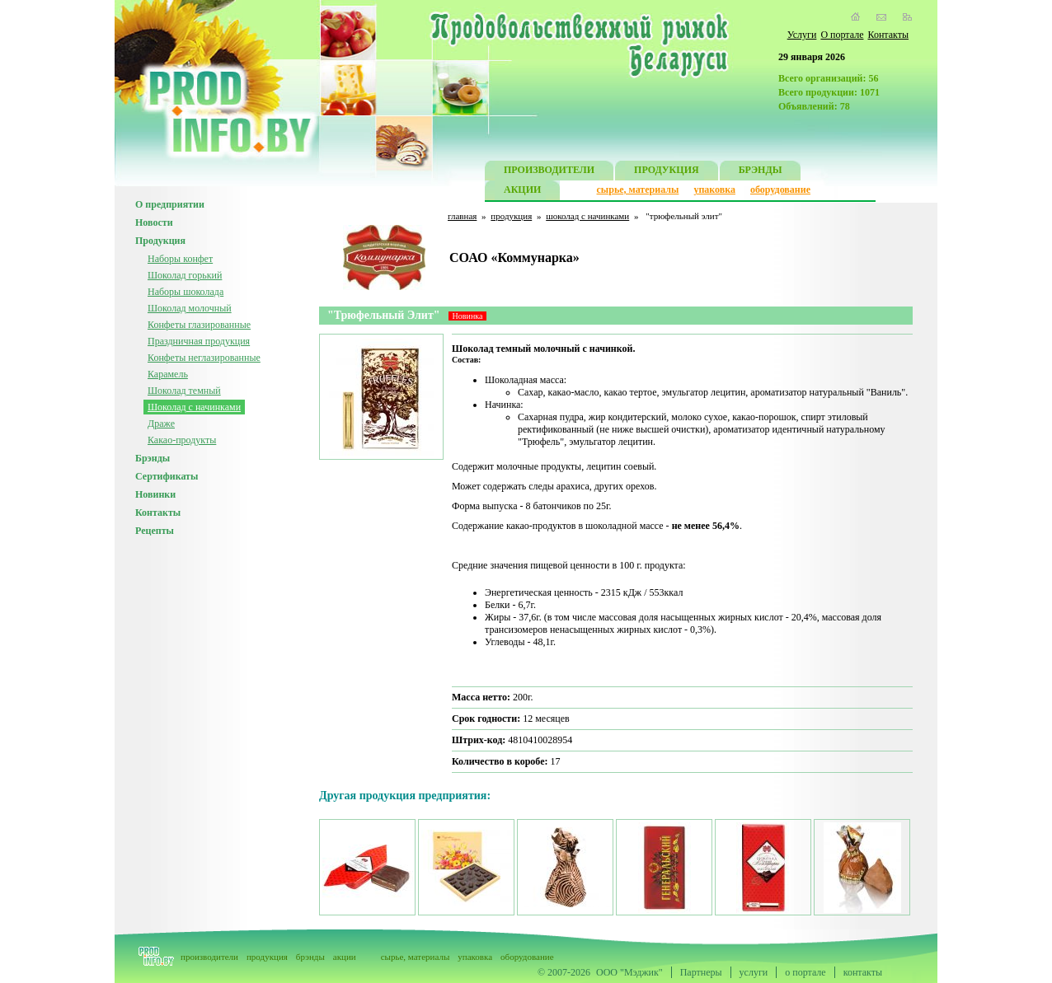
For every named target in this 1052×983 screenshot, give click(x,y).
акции (344, 957)
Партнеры (701, 972)
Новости (154, 222)
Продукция (160, 240)
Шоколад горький (185, 275)
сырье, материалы (638, 189)
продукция (511, 216)
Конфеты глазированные (199, 324)
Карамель (168, 374)
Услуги (802, 34)
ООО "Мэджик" (629, 972)
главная (462, 216)
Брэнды (152, 458)
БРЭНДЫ (761, 172)
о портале (805, 972)
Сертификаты (166, 476)
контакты (862, 972)
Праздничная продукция (199, 341)
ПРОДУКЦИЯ (666, 172)
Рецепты (154, 530)
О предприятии (169, 204)
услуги (754, 972)
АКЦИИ (522, 191)
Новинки (155, 494)
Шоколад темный (184, 390)
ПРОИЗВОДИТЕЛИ (549, 172)
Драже (161, 423)
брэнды (310, 957)
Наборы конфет (180, 258)
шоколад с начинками (587, 216)
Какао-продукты (182, 440)
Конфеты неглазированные (204, 357)
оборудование (780, 189)
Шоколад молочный (190, 308)
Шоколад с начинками (194, 407)
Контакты (888, 34)
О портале (841, 34)
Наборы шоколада (185, 291)
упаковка (714, 189)
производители (209, 957)
